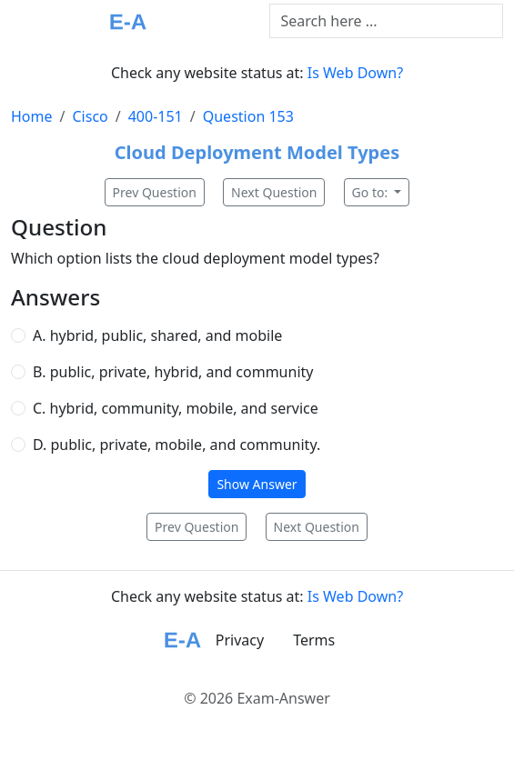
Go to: (371, 192)
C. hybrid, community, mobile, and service (175, 408)
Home (32, 116)
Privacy (240, 640)
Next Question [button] (274, 192)
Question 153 (248, 116)
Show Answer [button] (257, 484)
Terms (314, 640)
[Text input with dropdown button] (386, 21)
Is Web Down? (355, 73)
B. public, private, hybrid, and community (173, 372)
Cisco (89, 116)
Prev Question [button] (155, 192)
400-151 (155, 116)
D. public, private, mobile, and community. (176, 445)
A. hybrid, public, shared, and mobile (157, 335)
